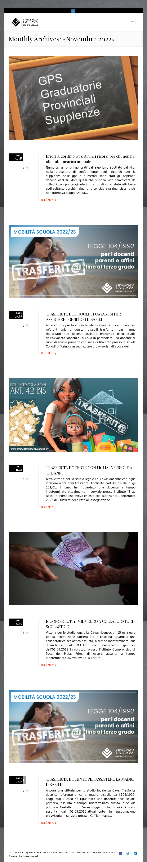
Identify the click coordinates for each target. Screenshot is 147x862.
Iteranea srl (30, 856)
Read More (47, 200)
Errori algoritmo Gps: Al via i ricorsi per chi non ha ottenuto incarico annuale (90, 158)
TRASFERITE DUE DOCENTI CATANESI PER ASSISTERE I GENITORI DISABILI (83, 316)
